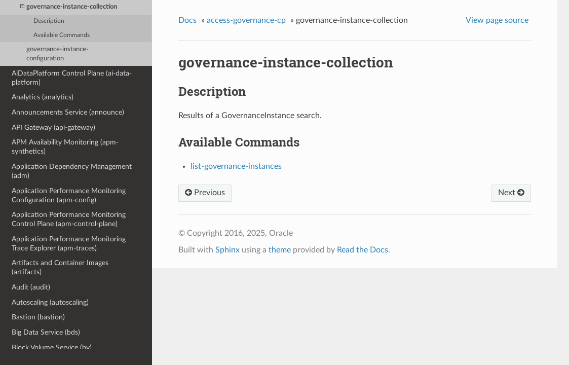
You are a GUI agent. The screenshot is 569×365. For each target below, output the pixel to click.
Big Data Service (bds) (46, 332)
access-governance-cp (246, 20)
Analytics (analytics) (42, 97)
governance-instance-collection (68, 7)
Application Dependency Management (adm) (72, 171)
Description (48, 21)
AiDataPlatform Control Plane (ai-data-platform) (72, 77)
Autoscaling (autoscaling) (50, 302)
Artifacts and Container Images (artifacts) (60, 267)
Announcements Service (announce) (68, 112)
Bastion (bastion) (38, 317)
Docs (187, 20)
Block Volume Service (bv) (52, 347)
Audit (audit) (31, 287)
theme (280, 250)
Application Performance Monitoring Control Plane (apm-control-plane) (69, 219)
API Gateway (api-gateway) (53, 127)
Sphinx (227, 250)
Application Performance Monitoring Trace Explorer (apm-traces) (69, 243)
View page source (497, 20)
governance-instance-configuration (57, 54)
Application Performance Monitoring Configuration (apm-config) (69, 195)
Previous (205, 193)
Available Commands (61, 35)
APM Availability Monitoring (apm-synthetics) (65, 146)
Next (511, 193)
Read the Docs (362, 250)
